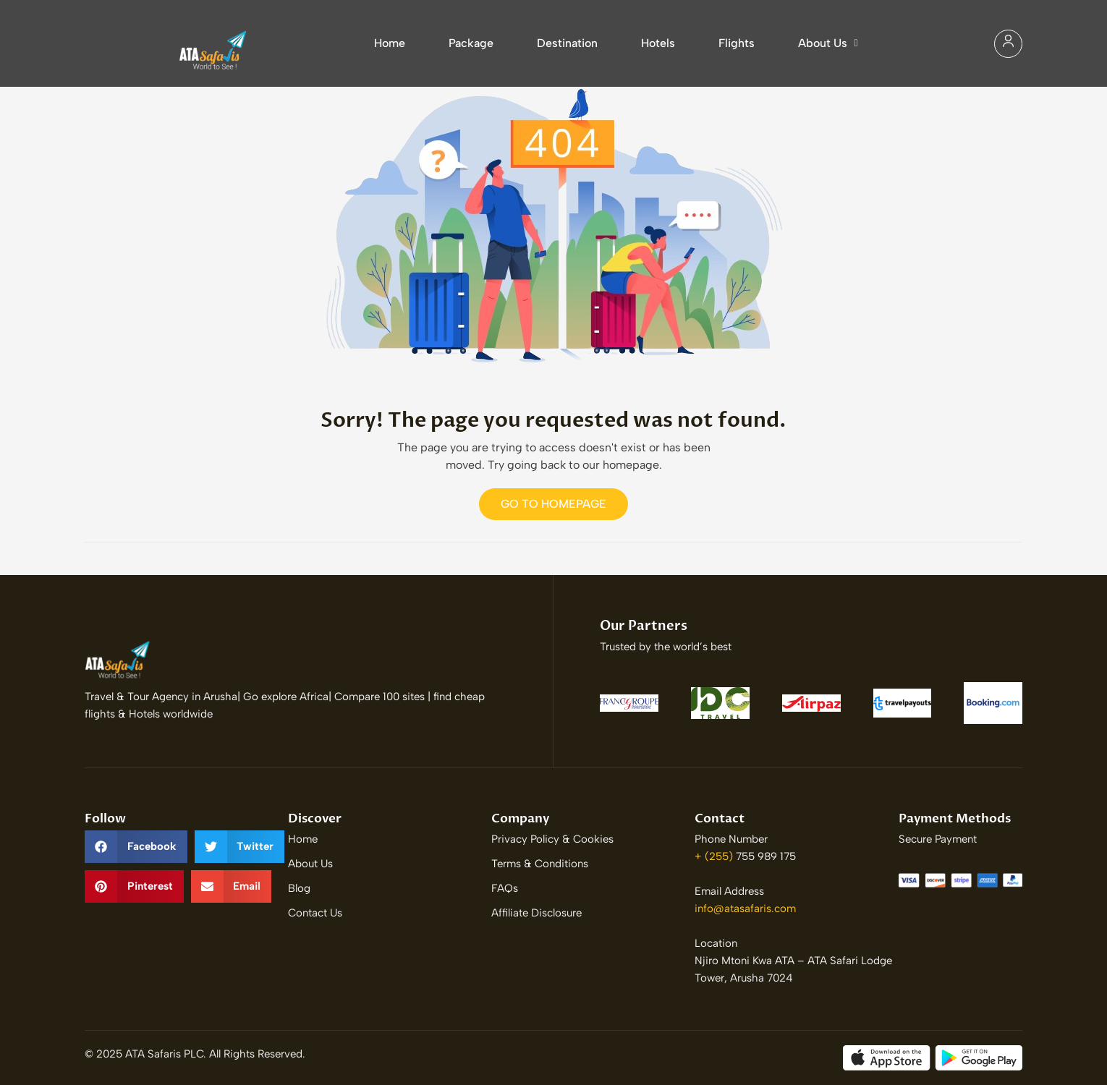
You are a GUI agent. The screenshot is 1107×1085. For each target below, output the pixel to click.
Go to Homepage (553, 504)
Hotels (658, 43)
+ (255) (715, 856)
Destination (567, 43)
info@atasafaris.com (745, 908)
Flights (736, 43)
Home (389, 43)
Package (471, 43)
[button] (828, 43)
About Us (828, 43)
